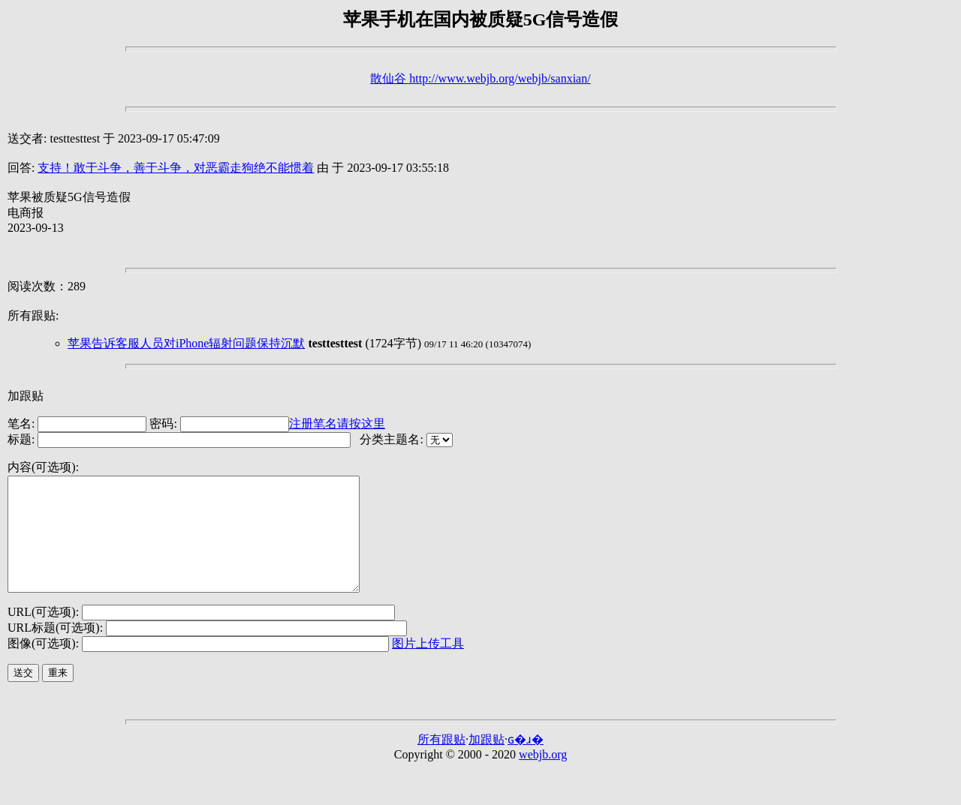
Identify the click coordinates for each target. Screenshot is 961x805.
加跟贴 (26, 395)
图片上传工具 (428, 665)
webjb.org (543, 776)
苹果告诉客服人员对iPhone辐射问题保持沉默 (186, 343)
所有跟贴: (33, 315)
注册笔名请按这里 (337, 423)
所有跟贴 (441, 761)
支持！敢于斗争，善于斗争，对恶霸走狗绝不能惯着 (176, 167)
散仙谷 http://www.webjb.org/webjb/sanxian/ (480, 78)
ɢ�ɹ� (526, 761)
